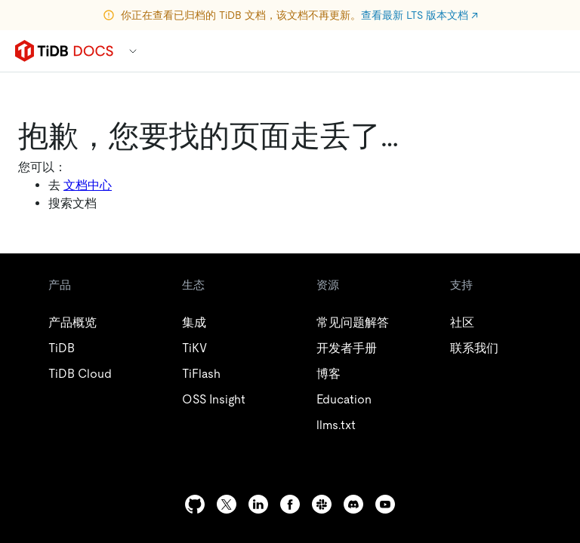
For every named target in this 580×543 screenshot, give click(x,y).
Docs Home (116, 208)
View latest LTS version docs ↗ (290, 24)
